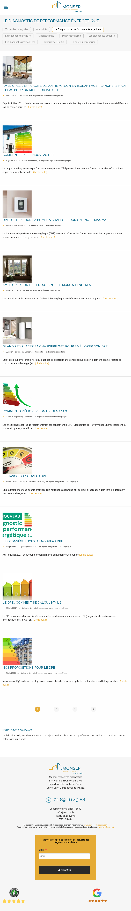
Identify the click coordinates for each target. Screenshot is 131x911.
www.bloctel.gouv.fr (106, 827)
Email (43, 850)
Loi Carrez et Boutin (53, 42)
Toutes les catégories (16, 29)
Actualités (41, 29)
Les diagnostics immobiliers (20, 42)
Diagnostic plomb (71, 35)
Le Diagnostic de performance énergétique (78, 29)
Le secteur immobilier (83, 42)
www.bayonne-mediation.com (95, 825)
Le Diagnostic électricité (18, 35)
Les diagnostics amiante (102, 35)
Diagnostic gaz (46, 35)
